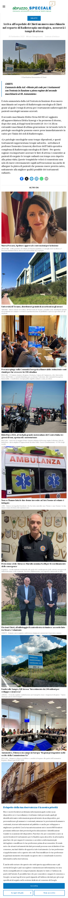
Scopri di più (17, 893)
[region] (34, 851)
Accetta (34, 886)
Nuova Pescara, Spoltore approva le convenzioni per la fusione (29, 245)
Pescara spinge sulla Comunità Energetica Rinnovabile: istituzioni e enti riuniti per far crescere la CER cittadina (33, 370)
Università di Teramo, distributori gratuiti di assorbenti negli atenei (32, 306)
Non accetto (49, 893)
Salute (34, 18)
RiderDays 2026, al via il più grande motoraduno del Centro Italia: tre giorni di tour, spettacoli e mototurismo (32, 436)
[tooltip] (21, 179)
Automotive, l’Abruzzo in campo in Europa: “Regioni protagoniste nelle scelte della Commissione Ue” (33, 754)
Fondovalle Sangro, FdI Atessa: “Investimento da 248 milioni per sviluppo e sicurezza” (30, 690)
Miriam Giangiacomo (34, 36)
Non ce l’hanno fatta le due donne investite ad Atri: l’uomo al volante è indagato (32, 501)
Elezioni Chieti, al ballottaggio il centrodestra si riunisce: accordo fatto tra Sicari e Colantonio (33, 628)
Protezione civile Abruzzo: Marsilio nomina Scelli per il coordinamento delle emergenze (33, 565)
